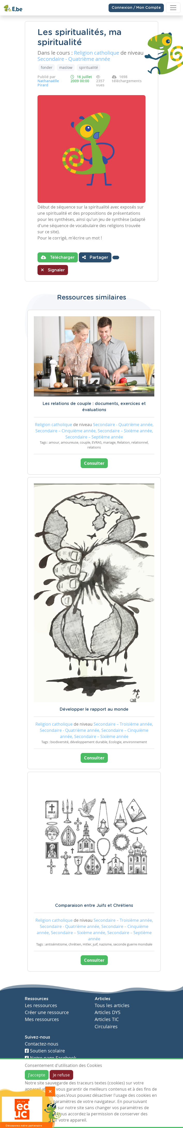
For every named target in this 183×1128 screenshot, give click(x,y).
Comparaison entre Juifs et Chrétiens (94, 905)
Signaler (53, 270)
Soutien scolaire (45, 1051)
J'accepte (36, 1075)
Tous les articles (112, 1005)
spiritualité (88, 67)
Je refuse (61, 1075)
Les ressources (41, 1005)
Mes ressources (42, 1019)
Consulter (94, 463)
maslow (65, 67)
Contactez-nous (41, 1044)
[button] (115, 257)
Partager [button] (95, 257)
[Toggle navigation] (173, 8)
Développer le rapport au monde (94, 709)
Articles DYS (107, 1012)
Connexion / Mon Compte (136, 8)
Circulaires (106, 1027)
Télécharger (57, 257)
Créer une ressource (47, 1012)
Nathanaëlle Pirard (48, 82)
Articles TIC (107, 1019)
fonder (46, 67)
